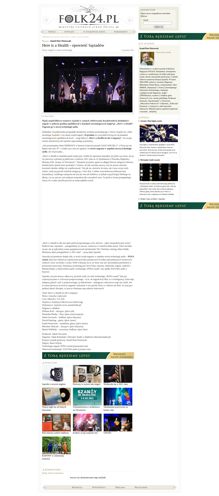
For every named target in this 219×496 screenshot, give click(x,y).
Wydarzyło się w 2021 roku (118, 375)
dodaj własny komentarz (52, 473)
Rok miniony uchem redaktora (56, 424)
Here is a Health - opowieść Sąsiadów (77, 37)
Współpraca (99, 487)
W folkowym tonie (94, 32)
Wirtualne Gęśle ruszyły (150, 160)
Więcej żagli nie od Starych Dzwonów (56, 399)
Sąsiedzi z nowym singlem (56, 375)
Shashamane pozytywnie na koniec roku (118, 399)
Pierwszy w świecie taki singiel (87, 375)
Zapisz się (159, 27)
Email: (146, 20)
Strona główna (88, 17)
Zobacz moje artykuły (163, 52)
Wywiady (69, 32)
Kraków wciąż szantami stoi (87, 424)
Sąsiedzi (55, 135)
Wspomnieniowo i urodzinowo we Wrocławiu (87, 399)
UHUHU (118, 424)
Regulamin (141, 487)
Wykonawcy (121, 32)
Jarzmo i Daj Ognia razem (151, 121)
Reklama (120, 487)
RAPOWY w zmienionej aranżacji (56, 448)
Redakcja (77, 487)
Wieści (52, 32)
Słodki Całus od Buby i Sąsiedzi (152, 199)
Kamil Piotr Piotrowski (60, 41)
